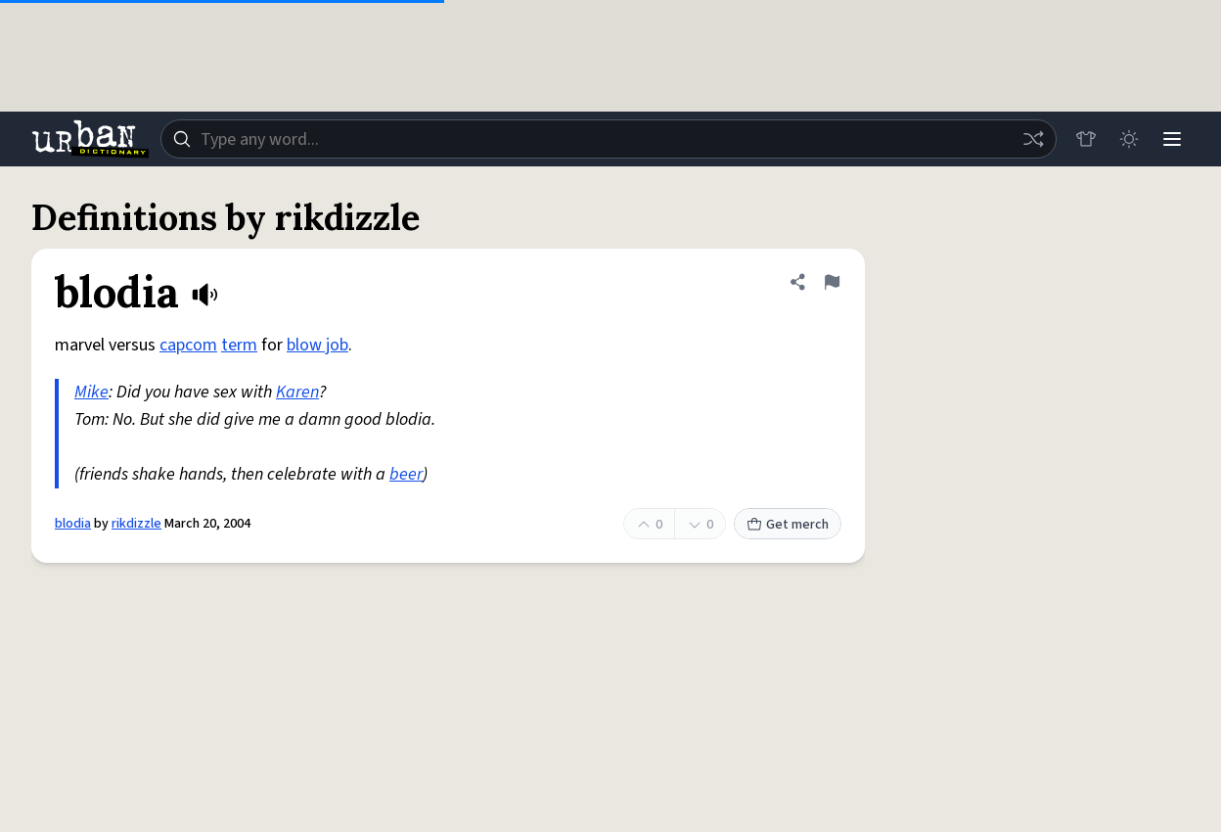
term (239, 345)
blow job (317, 345)
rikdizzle (136, 523)
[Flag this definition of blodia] (831, 282)
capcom (188, 345)
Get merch (787, 524)
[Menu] (1172, 139)
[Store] (1086, 139)
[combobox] (608, 139)
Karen (297, 392)
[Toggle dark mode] (1129, 139)
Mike (91, 392)
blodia (73, 523)
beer (406, 474)
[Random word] (1033, 139)
